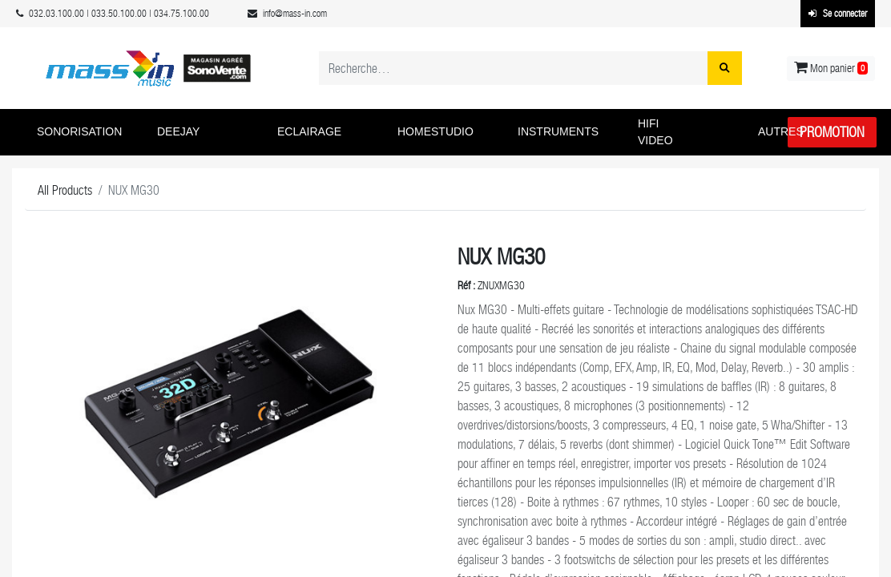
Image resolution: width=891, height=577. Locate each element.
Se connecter (837, 13)
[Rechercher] (725, 68)
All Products (65, 190)
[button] (85, 132)
